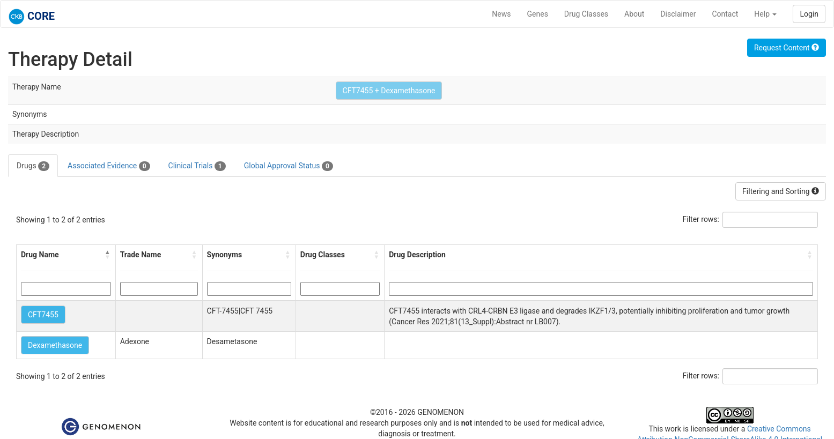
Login (809, 14)
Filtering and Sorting (780, 191)
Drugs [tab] (33, 166)
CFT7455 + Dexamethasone (389, 90)
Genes (537, 14)
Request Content (786, 47)
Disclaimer (678, 14)
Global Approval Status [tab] (288, 166)
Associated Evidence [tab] (109, 166)
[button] (108, 254)
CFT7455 (43, 314)
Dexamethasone (55, 345)
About (634, 14)
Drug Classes (586, 14)
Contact (725, 14)
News (501, 14)
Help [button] (765, 14)
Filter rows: (701, 219)
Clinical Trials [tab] (197, 166)
